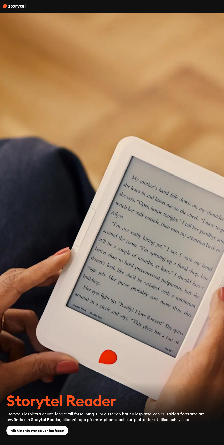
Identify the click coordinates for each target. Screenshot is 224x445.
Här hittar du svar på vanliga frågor (37, 430)
